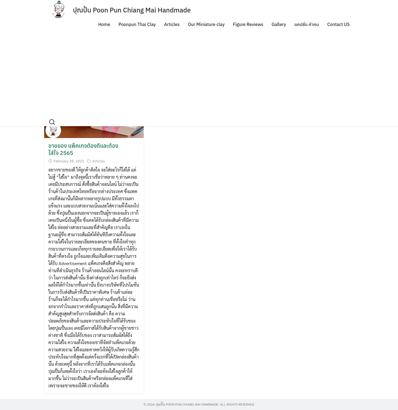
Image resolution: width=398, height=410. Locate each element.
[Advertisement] (199, 71)
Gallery (279, 24)
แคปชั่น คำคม (306, 24)
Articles (172, 24)
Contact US (338, 24)
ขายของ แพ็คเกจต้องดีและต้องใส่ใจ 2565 (83, 149)
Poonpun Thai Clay (137, 24)
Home (104, 24)
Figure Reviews (248, 24)
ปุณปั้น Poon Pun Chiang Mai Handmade (132, 10)
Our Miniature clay (206, 24)
